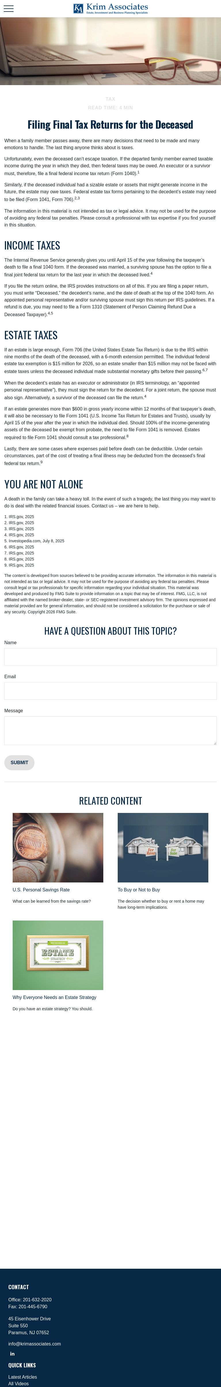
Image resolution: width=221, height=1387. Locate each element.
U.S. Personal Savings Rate (41, 889)
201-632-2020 (37, 1299)
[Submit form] (19, 762)
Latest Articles (22, 1377)
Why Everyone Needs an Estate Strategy (54, 997)
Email (10, 676)
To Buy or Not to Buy (139, 889)
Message (13, 710)
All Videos (18, 1383)
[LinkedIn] (12, 1353)
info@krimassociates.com (34, 1343)
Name (10, 642)
